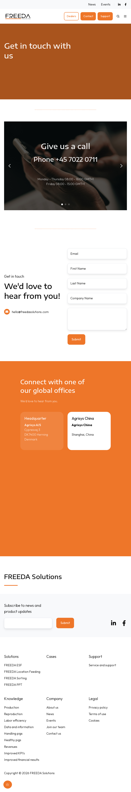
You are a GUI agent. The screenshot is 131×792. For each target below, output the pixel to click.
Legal (93, 698)
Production (11, 707)
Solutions (11, 656)
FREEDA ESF (13, 665)
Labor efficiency (15, 720)
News (92, 4)
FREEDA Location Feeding (22, 672)
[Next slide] (121, 166)
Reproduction (13, 714)
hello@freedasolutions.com (30, 312)
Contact (88, 16)
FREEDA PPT (13, 685)
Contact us (53, 733)
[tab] (62, 204)
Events (105, 4)
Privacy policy (98, 707)
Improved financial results (21, 760)
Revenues (10, 747)
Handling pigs (13, 733)
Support (105, 16)
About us (52, 707)
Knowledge (13, 698)
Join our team (55, 727)
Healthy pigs (12, 740)
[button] (125, 16)
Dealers (71, 16)
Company (54, 698)
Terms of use (97, 714)
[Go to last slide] (10, 166)
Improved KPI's (14, 753)
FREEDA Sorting (15, 678)
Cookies (94, 720)
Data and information (19, 727)
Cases (51, 656)
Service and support (102, 665)
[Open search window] (118, 16)
